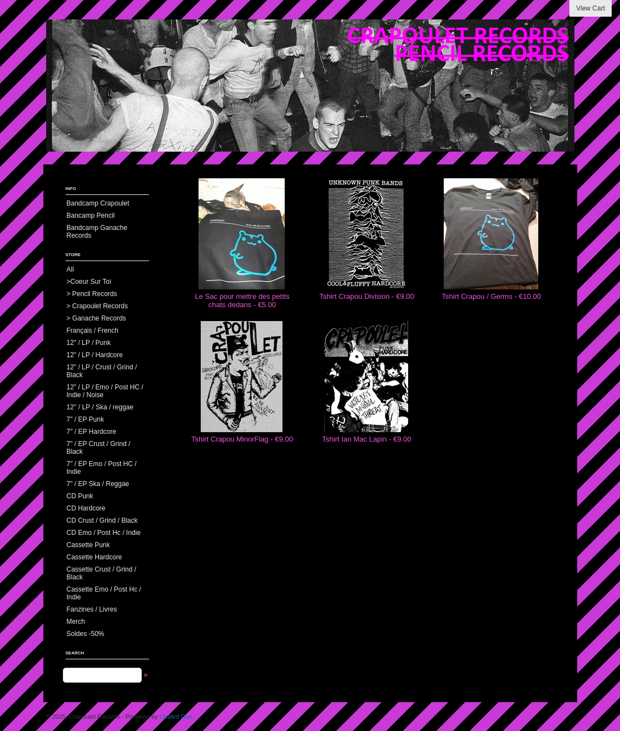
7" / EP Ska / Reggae (98, 484)
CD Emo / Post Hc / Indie (104, 533)
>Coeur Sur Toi (89, 282)
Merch (76, 621)
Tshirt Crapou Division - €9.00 (366, 296)
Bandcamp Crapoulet (98, 203)
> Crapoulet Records (97, 306)
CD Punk (80, 496)
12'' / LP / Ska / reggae (100, 407)
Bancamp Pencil (91, 215)
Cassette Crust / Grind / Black (101, 573)
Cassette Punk (88, 545)
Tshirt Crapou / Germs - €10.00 (491, 296)
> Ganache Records (96, 318)
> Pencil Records (92, 294)
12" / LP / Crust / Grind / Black (102, 371)
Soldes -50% (86, 634)
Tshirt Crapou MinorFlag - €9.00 (242, 439)
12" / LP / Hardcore (95, 355)
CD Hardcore (86, 508)
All (70, 269)
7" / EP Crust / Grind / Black (99, 447)
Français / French (92, 330)
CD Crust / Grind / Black (102, 520)
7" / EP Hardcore (91, 431)
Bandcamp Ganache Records (97, 231)
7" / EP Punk (85, 419)
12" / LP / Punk (89, 343)
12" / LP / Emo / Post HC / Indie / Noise (105, 391)
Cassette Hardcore (94, 557)
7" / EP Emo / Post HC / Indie (102, 467)
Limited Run (176, 716)
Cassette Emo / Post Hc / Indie (104, 593)
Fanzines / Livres (92, 609)
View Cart (590, 8)
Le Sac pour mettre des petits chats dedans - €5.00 (242, 300)
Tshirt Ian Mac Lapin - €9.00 (366, 439)
